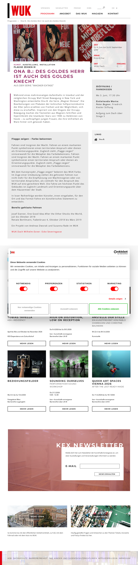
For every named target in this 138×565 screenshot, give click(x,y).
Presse (77, 8)
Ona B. (102, 139)
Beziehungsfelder (23, 381)
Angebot (65, 13)
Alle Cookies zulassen (108, 309)
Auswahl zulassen (69, 309)
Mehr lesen (27, 343)
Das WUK (81, 13)
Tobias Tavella (20, 317)
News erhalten (107, 474)
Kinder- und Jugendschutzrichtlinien (75, 558)
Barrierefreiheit (38, 558)
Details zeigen (115, 299)
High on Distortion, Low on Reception (66, 319)
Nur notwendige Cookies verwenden (30, 309)
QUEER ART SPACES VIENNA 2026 (106, 382)
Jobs (89, 8)
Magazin (97, 13)
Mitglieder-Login (107, 558)
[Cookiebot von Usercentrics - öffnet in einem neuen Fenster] (116, 252)
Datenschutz (20, 558)
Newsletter (62, 8)
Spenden (45, 8)
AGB (10, 558)
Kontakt (113, 13)
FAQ (51, 558)
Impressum (124, 558)
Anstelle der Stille (108, 317)
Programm (47, 13)
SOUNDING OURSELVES (67, 381)
